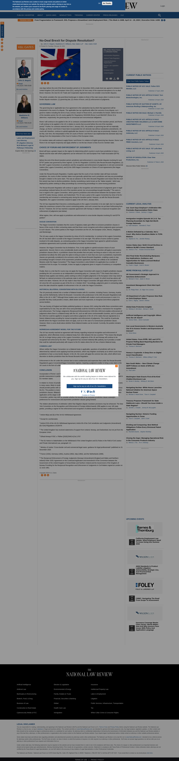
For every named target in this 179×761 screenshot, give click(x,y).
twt (85, 391)
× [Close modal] (116, 366)
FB (81, 392)
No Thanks (107, 3)
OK (99, 3)
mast (88, 392)
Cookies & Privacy (88, 395)
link (91, 392)
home (94, 392)
